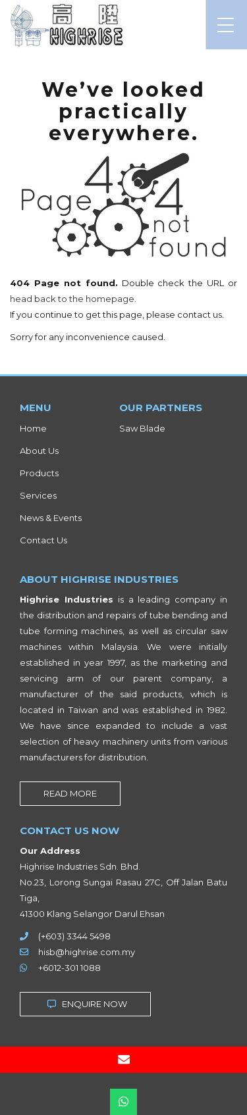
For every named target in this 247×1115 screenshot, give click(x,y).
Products (39, 473)
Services (38, 495)
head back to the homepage (72, 298)
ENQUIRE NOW (85, 1004)
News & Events (51, 517)
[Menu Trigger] (225, 24)
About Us (39, 450)
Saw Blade (142, 428)
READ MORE (70, 793)
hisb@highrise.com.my (86, 952)
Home (33, 428)
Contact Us (43, 540)
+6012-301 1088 (69, 967)
